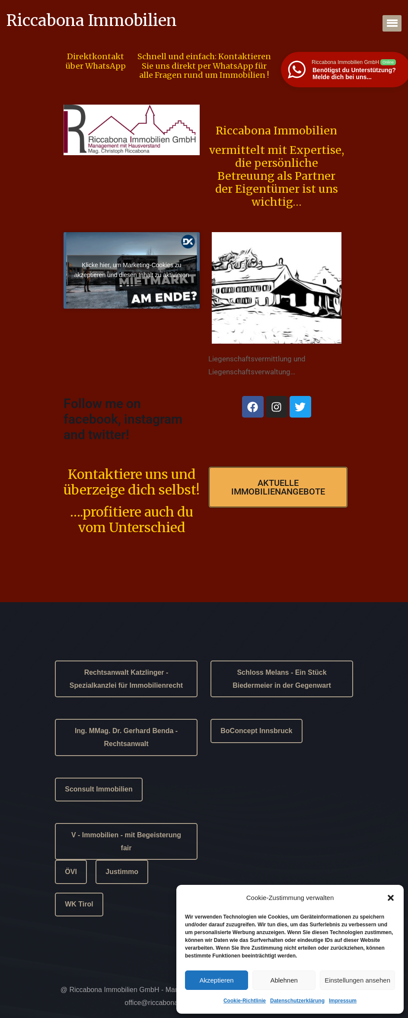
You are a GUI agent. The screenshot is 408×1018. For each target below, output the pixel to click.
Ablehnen (283, 980)
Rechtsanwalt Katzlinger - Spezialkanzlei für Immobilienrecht (126, 679)
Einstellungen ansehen (357, 980)
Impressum (343, 1001)
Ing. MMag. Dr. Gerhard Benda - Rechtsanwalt (126, 737)
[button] (390, 898)
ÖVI (71, 871)
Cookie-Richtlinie (244, 1001)
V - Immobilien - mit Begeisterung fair (126, 841)
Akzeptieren (216, 980)
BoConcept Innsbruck (256, 730)
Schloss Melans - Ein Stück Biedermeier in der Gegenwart (282, 679)
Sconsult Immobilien (98, 789)
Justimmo (121, 871)
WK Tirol (79, 904)
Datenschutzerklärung (297, 1001)
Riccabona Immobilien (91, 21)
